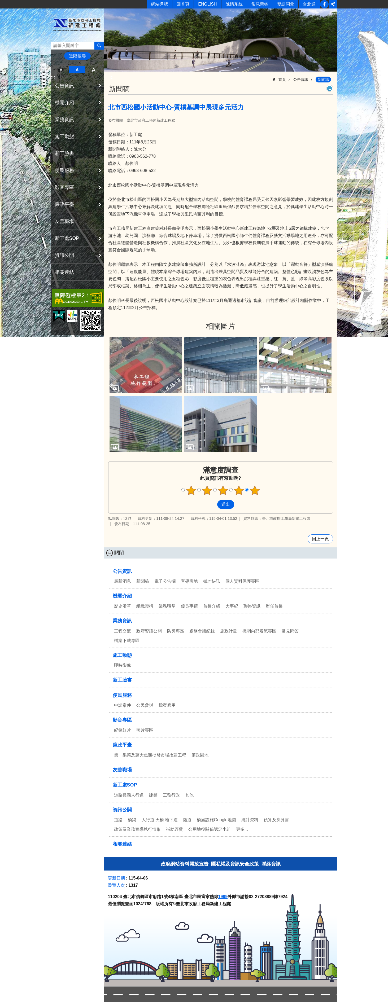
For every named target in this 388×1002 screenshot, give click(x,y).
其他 (189, 795)
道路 (118, 820)
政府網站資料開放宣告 (184, 864)
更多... (242, 829)
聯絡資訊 (251, 606)
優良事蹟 (189, 606)
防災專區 (175, 631)
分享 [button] (333, 4)
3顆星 (223, 490)
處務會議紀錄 (202, 631)
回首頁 (183, 4)
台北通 (309, 4)
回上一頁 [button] (320, 539)
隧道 (187, 820)
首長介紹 (211, 606)
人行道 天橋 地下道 (160, 820)
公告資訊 (64, 85)
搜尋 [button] (99, 46)
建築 (153, 795)
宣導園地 (189, 581)
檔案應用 (167, 705)
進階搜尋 (77, 56)
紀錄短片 (122, 730)
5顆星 (255, 490)
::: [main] (112, 77)
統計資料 (249, 820)
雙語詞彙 (285, 4)
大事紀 (231, 606)
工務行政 (171, 795)
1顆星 (191, 490)
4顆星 (239, 490)
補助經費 (174, 829)
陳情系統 (234, 4)
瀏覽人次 (116, 885)
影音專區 (64, 187)
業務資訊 (64, 119)
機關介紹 (64, 102)
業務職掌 (167, 606)
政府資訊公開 (149, 631)
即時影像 (122, 665)
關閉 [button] (119, 552)
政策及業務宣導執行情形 (137, 829)
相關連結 (64, 272)
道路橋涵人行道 (129, 795)
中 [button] (77, 69)
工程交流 (122, 631)
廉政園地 (199, 755)
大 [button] (93, 69)
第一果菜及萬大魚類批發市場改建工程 (150, 755)
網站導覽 (159, 4)
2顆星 (207, 490)
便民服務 (64, 170)
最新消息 (122, 581)
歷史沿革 (122, 606)
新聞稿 (323, 79)
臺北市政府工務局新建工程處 (77, 25)
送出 (212, 504)
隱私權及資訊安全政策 (235, 864)
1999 (223, 896)
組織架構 (144, 606)
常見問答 (259, 4)
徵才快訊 (211, 581)
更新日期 (116, 878)
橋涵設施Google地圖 (216, 820)
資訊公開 (64, 255)
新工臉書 (324, 4)
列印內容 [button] (329, 88)
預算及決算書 (276, 820)
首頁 (282, 79)
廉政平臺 (64, 204)
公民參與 (144, 705)
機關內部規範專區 (259, 631)
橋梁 (132, 820)
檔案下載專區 (126, 640)
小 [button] (61, 69)
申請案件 (122, 705)
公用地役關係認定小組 (209, 829)
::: (53, 77)
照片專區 (144, 730)
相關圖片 (221, 326)
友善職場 (64, 221)
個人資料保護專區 (242, 581)
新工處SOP (67, 238)
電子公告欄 (165, 581)
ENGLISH (207, 4)
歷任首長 (274, 606)
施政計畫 (228, 631)
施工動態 (64, 136)
